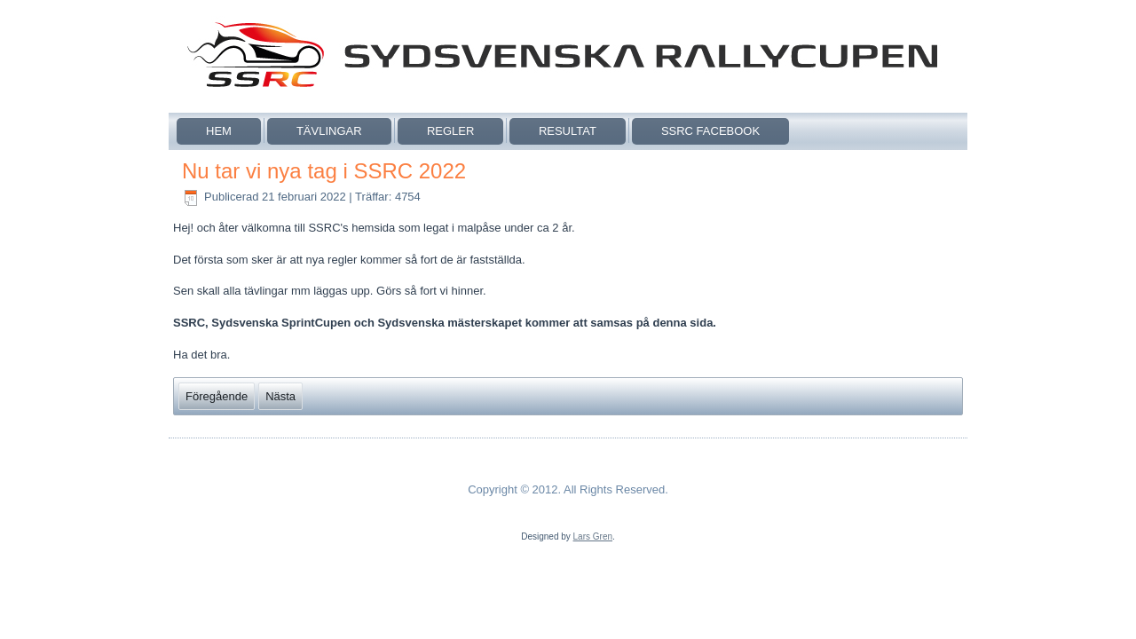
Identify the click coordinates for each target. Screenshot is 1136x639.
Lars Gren (592, 536)
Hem (219, 131)
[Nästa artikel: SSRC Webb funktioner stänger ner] (280, 396)
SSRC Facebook (710, 131)
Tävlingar (329, 131)
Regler (450, 131)
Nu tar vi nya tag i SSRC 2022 (324, 171)
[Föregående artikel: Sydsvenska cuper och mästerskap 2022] (216, 396)
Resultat (567, 131)
